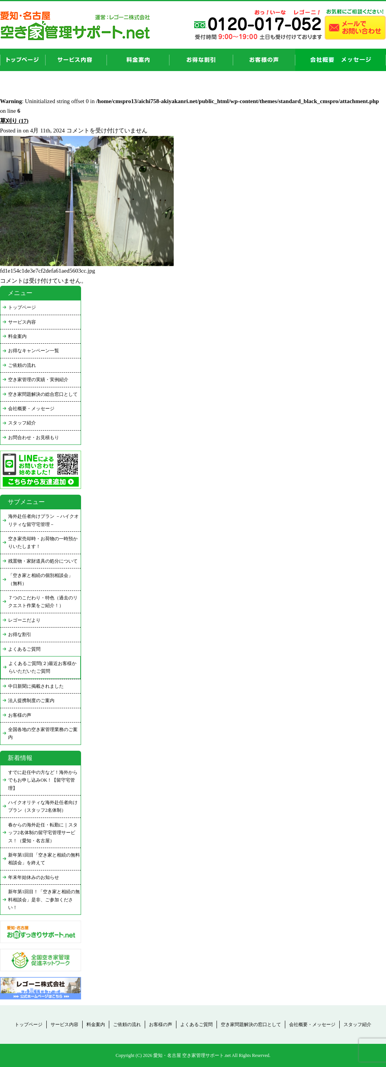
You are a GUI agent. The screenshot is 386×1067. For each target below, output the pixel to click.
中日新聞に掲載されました (36, 686)
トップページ (22, 307)
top (23, 60)
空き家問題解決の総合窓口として (43, 394)
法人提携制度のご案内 (31, 700)
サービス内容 (22, 322)
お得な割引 (19, 634)
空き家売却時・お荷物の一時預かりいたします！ (43, 542)
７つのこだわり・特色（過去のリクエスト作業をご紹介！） (43, 601)
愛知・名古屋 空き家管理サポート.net (192, 1055)
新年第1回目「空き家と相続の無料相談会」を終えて (44, 858)
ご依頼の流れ (22, 365)
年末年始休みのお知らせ (33, 877)
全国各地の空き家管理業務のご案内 (43, 733)
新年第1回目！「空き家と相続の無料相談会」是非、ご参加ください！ (44, 899)
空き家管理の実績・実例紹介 (38, 379)
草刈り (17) (14, 121)
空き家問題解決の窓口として (251, 1024)
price (138, 60)
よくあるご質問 (24, 649)
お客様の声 (264, 60)
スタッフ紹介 (22, 423)
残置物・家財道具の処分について (43, 561)
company (340, 60)
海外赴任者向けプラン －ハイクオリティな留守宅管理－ (43, 520)
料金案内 (17, 336)
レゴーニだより (24, 620)
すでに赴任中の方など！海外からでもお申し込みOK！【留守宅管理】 (43, 780)
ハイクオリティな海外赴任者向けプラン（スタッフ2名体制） (43, 806)
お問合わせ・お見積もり (33, 437)
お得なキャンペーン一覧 (33, 350)
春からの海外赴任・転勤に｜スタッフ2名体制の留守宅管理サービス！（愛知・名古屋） (43, 832)
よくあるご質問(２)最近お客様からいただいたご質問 (42, 667)
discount (201, 60)
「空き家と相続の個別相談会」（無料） (40, 579)
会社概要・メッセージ (31, 408)
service (76, 60)
